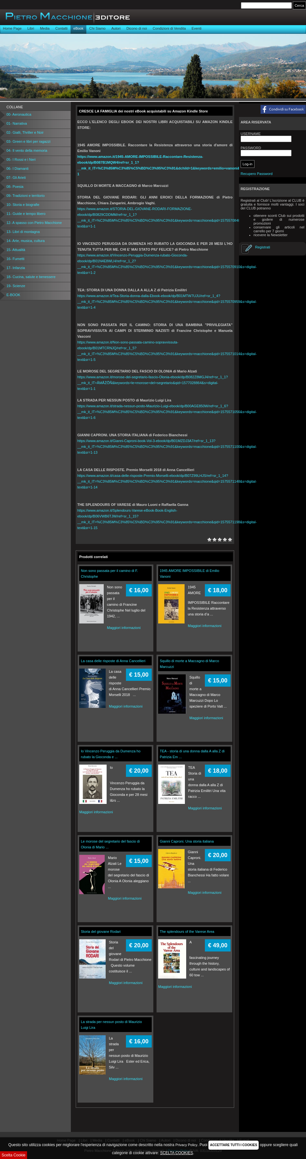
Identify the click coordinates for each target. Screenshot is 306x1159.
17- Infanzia (15, 268)
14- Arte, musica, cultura (25, 241)
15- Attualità (15, 250)
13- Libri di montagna (23, 232)
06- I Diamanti (17, 168)
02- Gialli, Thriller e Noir (24, 132)
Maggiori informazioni (124, 628)
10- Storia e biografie (22, 205)
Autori (116, 28)
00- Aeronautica (18, 114)
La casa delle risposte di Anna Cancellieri (113, 661)
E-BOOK (13, 295)
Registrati (262, 247)
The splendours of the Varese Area (187, 931)
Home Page (12, 28)
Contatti (61, 28)
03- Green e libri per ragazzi (28, 141)
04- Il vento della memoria (26, 150)
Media (45, 28)
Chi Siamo (97, 28)
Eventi (197, 28)
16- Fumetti (15, 259)
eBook (78, 28)
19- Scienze (15, 286)
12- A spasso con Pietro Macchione (34, 223)
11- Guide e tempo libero (25, 214)
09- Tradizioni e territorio (25, 196)
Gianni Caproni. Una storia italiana (187, 841)
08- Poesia (15, 186)
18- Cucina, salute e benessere (30, 277)
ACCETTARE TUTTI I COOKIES (233, 1145)
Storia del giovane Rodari (101, 931)
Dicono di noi (136, 28)
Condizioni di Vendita (169, 28)
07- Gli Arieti (16, 177)
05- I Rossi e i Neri (20, 159)
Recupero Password (257, 174)
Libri (30, 28)
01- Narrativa (16, 123)
